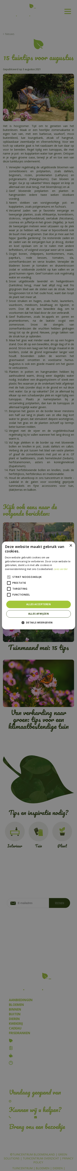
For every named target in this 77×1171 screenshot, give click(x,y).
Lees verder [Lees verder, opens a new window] (61, 569)
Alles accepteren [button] (38, 604)
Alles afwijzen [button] (38, 614)
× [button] (70, 545)
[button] (38, 623)
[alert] (38, 585)
